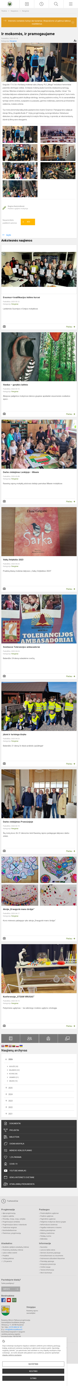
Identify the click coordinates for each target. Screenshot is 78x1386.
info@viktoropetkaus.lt (13, 1329)
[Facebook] (3, 1300)
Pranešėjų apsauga (47, 1261)
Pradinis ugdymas (46, 1216)
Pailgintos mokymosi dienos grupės (53, 1222)
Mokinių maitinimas (47, 1233)
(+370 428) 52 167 (15, 1327)
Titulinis (4, 11)
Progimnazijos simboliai (11, 1222)
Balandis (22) (14, 1070)
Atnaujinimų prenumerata (19, 1184)
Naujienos (15, 11)
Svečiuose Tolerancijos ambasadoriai (21, 647)
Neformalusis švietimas (48, 1225)
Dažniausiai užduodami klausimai (52, 1258)
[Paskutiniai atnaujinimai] (41, 4)
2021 (10, 1114)
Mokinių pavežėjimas (47, 1230)
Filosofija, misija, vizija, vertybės (14, 1219)
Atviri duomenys (46, 1273)
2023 (10, 1101)
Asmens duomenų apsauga (50, 1253)
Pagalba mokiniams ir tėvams (51, 1227)
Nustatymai (33, 1364)
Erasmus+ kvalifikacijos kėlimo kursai (21, 297)
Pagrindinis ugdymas (48, 1219)
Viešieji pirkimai (8, 1258)
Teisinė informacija (47, 1270)
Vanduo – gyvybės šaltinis (15, 385)
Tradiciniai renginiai (10, 1227)
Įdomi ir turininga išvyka (14, 734)
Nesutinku (33, 1371)
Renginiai (25, 11)
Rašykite (6, 1289)
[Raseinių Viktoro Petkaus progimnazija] (9, 3)
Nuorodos (43, 1247)
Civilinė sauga (45, 1267)
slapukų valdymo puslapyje (12, 1355)
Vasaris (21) (14, 1077)
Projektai (11, 1130)
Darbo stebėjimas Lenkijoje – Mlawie (21, 472)
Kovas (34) (13, 1074)
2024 (10, 1094)
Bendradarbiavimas (10, 1230)
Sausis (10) (13, 1081)
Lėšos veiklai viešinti (10, 1253)
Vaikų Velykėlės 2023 (13, 559)
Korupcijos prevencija (48, 1264)
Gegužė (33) (13, 1066)
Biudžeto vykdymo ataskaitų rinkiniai (16, 1247)
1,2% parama (12, 1157)
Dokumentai (12, 1123)
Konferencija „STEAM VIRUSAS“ (18, 996)
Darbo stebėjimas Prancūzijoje (18, 822)
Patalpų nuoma (45, 1236)
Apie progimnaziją (9, 1213)
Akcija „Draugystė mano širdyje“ (18, 909)
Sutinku (33, 1378)
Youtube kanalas (15, 1170)
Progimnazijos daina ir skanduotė (15, 1225)
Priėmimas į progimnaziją (12, 1233)
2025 (10, 1088)
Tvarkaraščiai (9, 1201)
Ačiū (26, 222)
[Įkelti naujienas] (27, 4)
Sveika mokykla (14, 1143)
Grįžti (8, 235)
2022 (10, 1107)
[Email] (14, 1300)
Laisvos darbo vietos (47, 1250)
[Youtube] (9, 1300)
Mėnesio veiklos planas (18, 1150)
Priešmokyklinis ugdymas (49, 1213)
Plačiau (69, 327)
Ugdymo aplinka (8, 1216)
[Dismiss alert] (73, 22)
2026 (10, 1059)
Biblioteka (11, 1137)
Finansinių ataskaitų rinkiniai (13, 1250)
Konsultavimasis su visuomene (51, 1256)
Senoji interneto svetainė (19, 1177)
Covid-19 (10, 1163)
